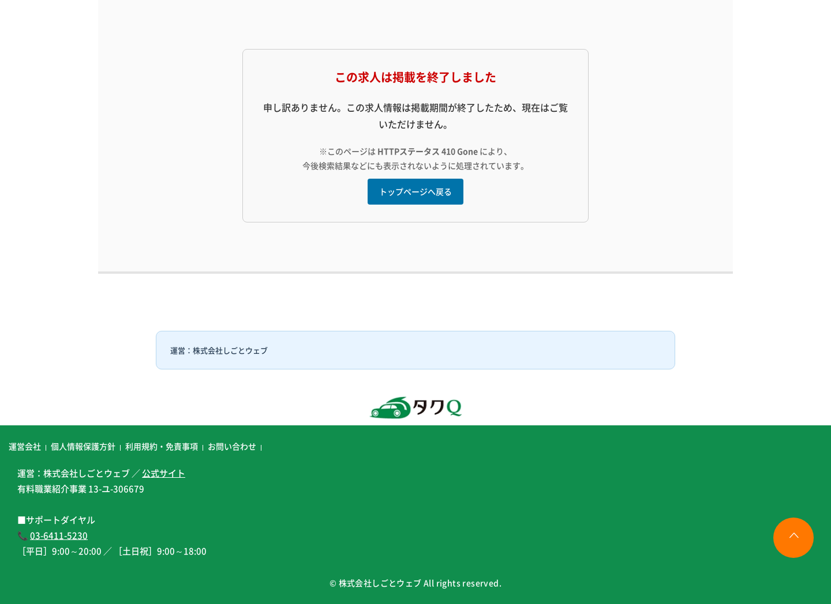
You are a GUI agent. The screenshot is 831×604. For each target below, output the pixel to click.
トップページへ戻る (415, 191)
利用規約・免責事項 (161, 446)
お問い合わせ (232, 446)
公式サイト (163, 473)
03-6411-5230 (59, 535)
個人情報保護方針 (83, 446)
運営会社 (25, 446)
